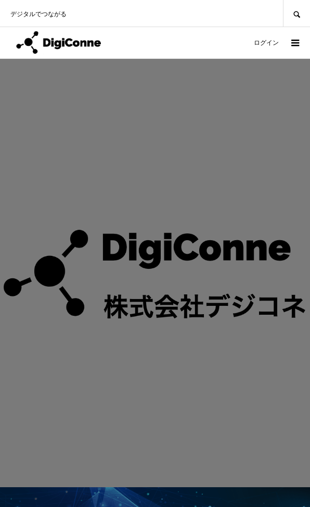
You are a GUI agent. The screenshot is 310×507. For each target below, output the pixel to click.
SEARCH (296, 13)
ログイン (266, 42)
